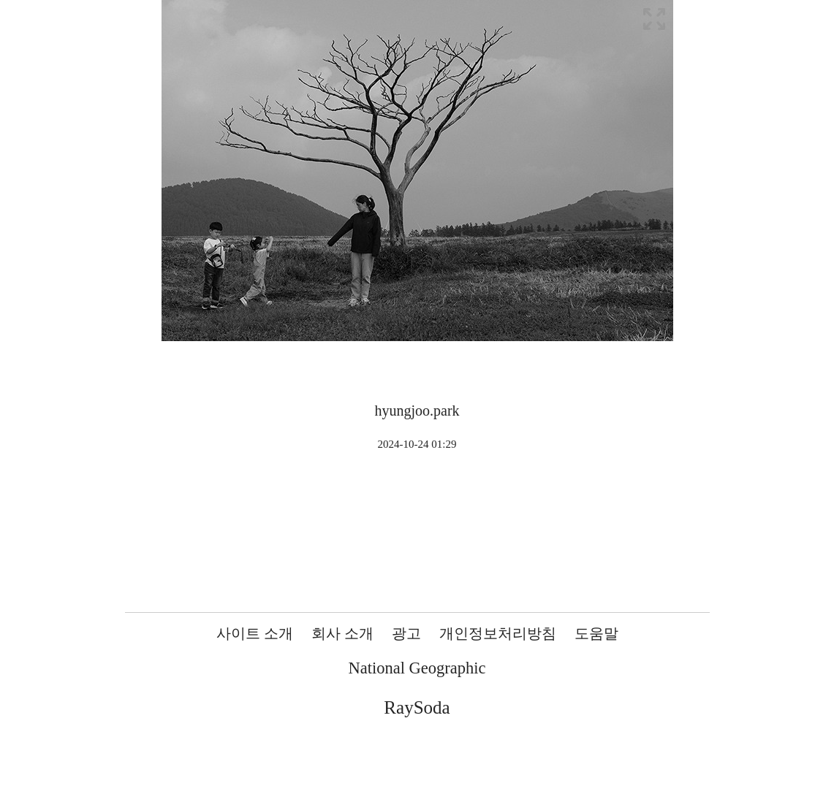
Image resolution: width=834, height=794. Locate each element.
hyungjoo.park (416, 410)
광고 (406, 633)
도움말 (596, 633)
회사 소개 (342, 633)
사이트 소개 (254, 633)
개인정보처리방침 (497, 633)
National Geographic (416, 668)
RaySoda (417, 707)
